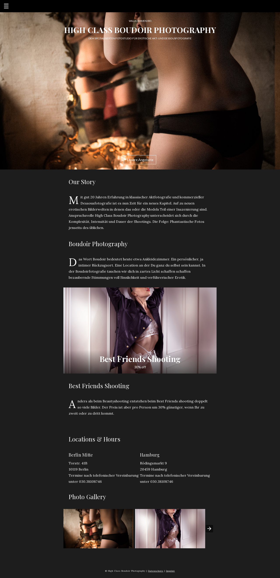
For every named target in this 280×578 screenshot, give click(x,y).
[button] (98, 528)
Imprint (170, 570)
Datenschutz (155, 570)
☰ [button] (6, 6)
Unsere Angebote (140, 159)
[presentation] (209, 528)
